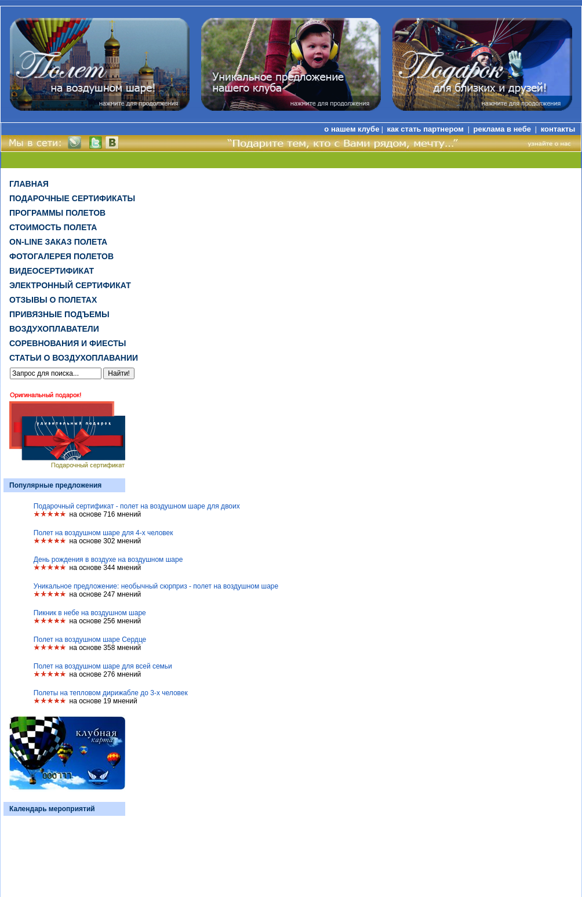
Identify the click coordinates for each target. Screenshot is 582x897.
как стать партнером (426, 129)
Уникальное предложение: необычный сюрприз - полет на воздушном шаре (156, 586)
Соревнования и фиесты (67, 343)
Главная (29, 183)
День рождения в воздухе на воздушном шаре (108, 559)
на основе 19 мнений (103, 701)
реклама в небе (503, 129)
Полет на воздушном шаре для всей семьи (103, 666)
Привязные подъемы (59, 314)
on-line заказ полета (58, 241)
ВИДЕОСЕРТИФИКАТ (51, 270)
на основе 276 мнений (105, 674)
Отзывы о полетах (53, 299)
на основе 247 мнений (105, 594)
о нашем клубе (351, 129)
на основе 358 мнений (105, 648)
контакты (558, 129)
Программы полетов (57, 212)
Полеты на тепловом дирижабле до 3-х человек (111, 693)
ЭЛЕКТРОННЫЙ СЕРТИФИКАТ (70, 285)
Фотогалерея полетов (61, 256)
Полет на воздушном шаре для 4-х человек (103, 533)
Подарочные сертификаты (72, 198)
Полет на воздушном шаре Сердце (90, 639)
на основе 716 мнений (105, 514)
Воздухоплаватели (54, 328)
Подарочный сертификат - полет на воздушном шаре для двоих (137, 506)
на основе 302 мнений (105, 541)
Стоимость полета (53, 227)
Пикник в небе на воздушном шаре (90, 613)
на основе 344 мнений (105, 568)
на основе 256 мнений (105, 621)
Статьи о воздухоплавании (73, 357)
